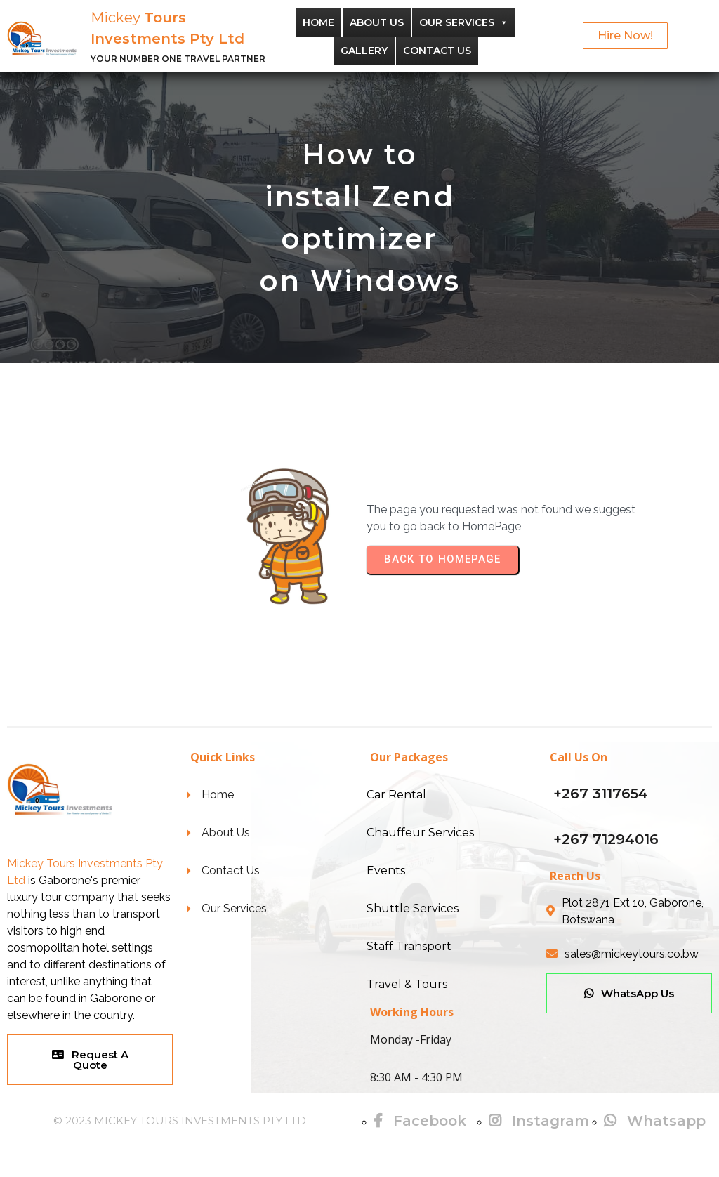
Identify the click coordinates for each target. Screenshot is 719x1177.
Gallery (364, 50)
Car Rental (396, 794)
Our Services (463, 22)
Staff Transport (409, 946)
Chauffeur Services (420, 832)
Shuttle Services (413, 908)
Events (386, 870)
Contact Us (437, 50)
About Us (377, 22)
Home (318, 22)
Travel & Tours (407, 984)
